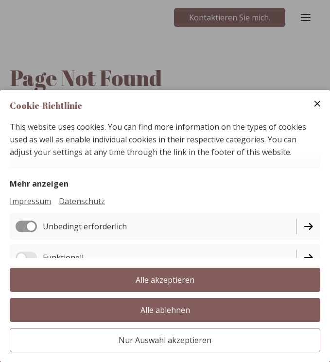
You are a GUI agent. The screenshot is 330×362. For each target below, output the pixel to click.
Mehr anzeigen (39, 183)
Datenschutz (82, 201)
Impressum (30, 201)
